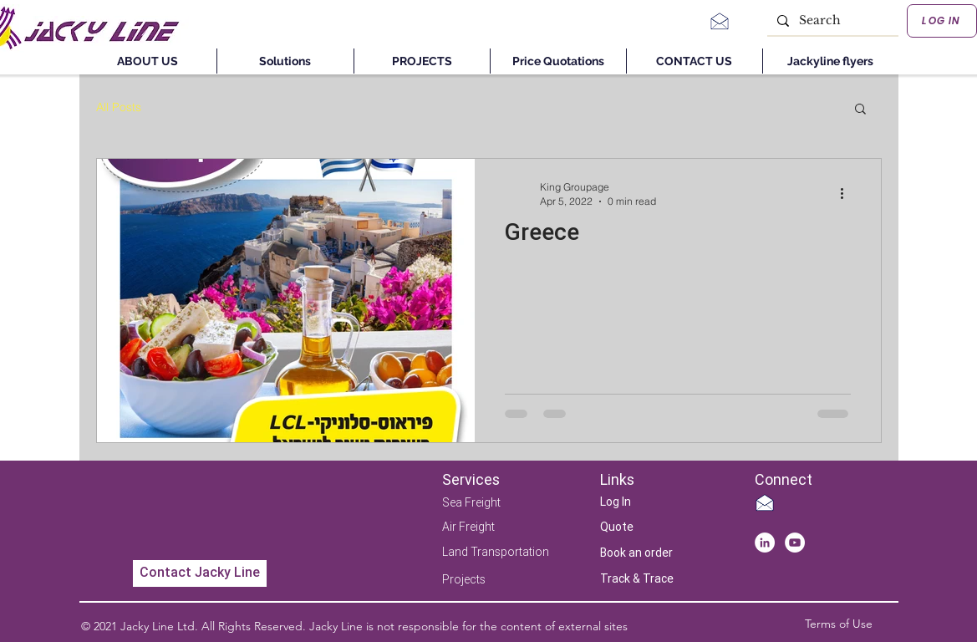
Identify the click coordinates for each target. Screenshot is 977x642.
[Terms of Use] (838, 624)
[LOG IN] (942, 21)
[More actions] (848, 193)
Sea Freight (471, 502)
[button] (860, 110)
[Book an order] (636, 553)
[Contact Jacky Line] (200, 573)
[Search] (831, 21)
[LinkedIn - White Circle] (765, 542)
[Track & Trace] (637, 579)
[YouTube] (795, 542)
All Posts (118, 107)
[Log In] (627, 502)
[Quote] (627, 527)
